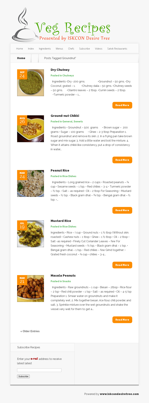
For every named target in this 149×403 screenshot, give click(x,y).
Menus (59, 48)
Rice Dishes (69, 176)
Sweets (78, 121)
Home (19, 48)
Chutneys (68, 75)
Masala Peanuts (63, 275)
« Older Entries (30, 331)
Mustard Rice (61, 221)
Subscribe (84, 48)
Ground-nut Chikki (65, 115)
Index (31, 48)
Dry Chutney (60, 70)
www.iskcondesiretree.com (119, 394)
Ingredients (45, 48)
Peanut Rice (60, 170)
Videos (98, 48)
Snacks (66, 281)
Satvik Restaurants (117, 48)
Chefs (71, 48)
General (67, 121)
